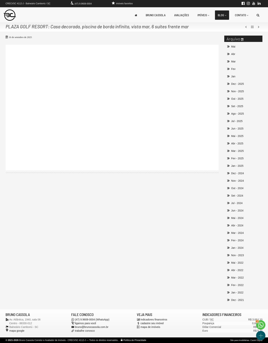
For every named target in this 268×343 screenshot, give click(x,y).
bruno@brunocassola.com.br (92, 326)
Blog (222, 15)
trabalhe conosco (85, 330)
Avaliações (181, 15)
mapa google (16, 330)
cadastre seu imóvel (152, 323)
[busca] (258, 15)
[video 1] (112, 107)
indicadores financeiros (154, 319)
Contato (241, 15)
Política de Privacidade (134, 340)
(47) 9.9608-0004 (83, 3)
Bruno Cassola (156, 15)
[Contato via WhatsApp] (260, 325)
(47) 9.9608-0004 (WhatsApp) (92, 319)
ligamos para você (85, 323)
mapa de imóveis (150, 326)
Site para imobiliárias (239, 340)
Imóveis (203, 15)
